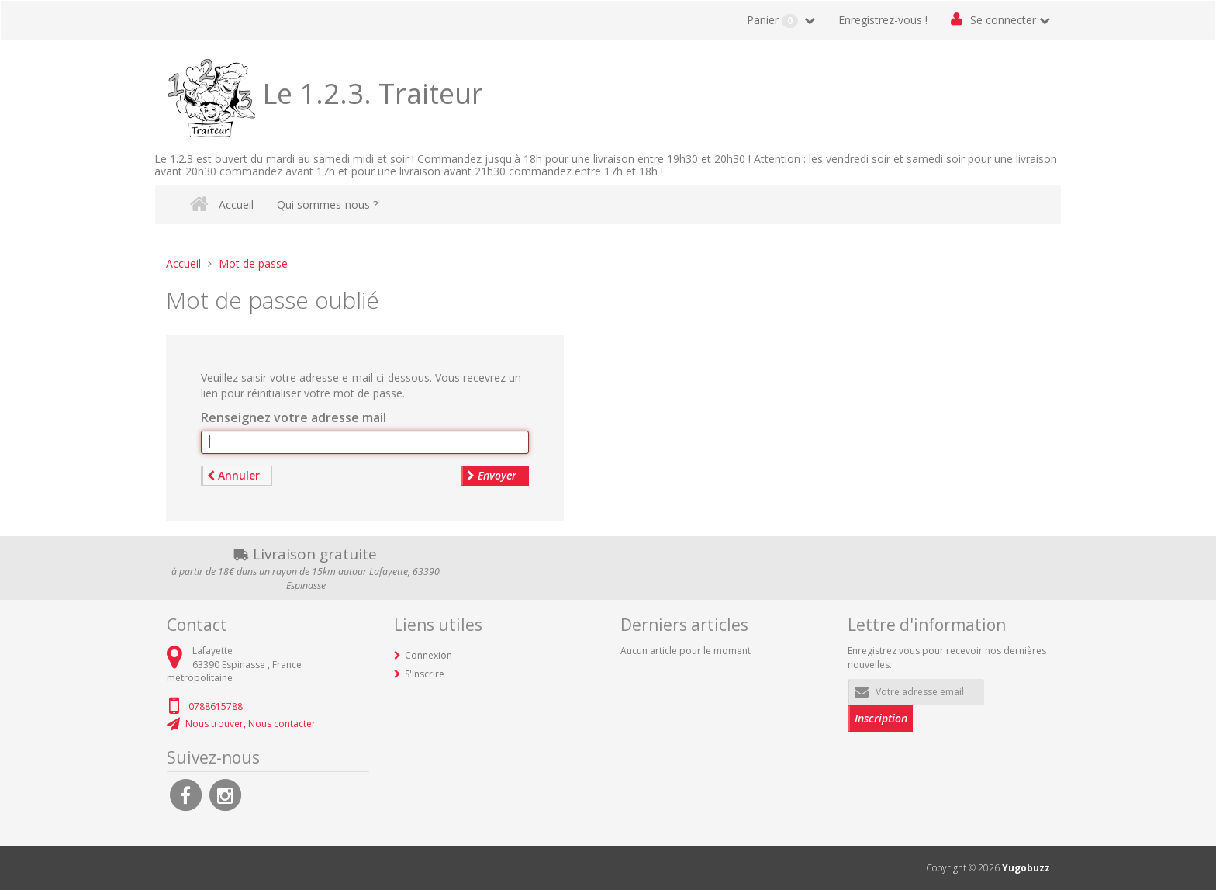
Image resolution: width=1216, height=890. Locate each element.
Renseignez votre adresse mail (293, 417)
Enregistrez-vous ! (883, 19)
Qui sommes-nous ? (327, 204)
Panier (774, 20)
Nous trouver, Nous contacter (250, 723)
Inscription (881, 718)
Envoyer (491, 475)
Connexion (428, 655)
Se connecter (1003, 19)
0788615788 (215, 706)
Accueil (236, 204)
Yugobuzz (1026, 867)
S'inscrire (424, 673)
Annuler (233, 475)
